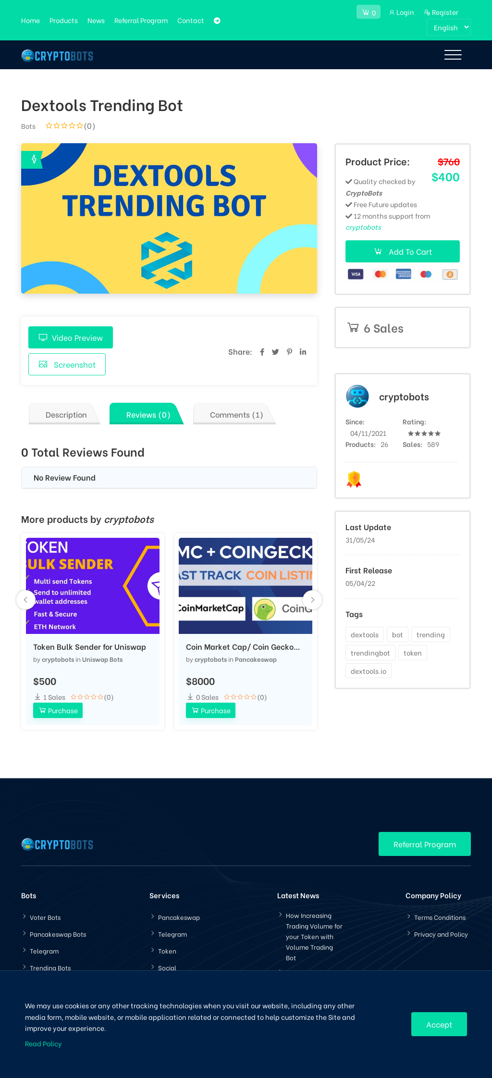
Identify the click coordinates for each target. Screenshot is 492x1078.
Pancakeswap (256, 658)
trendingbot (370, 652)
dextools (365, 634)
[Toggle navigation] (452, 54)
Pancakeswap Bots (58, 933)
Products (63, 20)
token (413, 652)
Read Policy (43, 1043)
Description (66, 414)
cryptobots (58, 658)
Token (167, 950)
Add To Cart (402, 251)
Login (401, 12)
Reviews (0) (148, 414)
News (96, 20)
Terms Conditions (440, 916)
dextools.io (368, 671)
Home (30, 20)
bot (397, 634)
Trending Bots (50, 967)
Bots (28, 126)
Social (167, 967)
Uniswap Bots (102, 658)
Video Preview (70, 337)
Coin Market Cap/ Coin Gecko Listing (240, 646)
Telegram (44, 950)
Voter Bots (45, 916)
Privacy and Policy (441, 933)
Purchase (58, 710)
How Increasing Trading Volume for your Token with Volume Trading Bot (314, 936)
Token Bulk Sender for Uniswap (89, 646)
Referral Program (141, 20)
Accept (439, 1023)
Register (441, 12)
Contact (190, 20)
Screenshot (67, 364)
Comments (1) (236, 414)
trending (431, 634)
